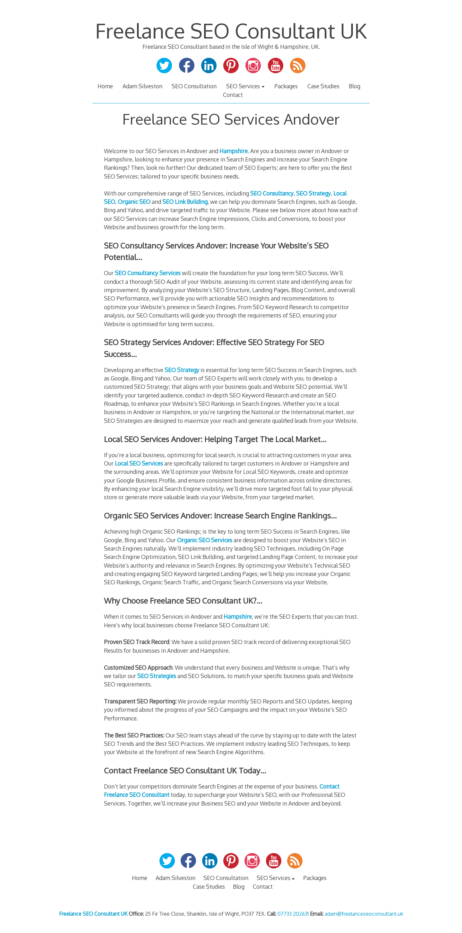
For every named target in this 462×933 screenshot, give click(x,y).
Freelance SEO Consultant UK (231, 30)
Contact (233, 94)
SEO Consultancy (272, 193)
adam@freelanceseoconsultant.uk (364, 914)
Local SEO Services (139, 463)
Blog (354, 86)
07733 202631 (293, 914)
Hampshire (233, 150)
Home (105, 86)
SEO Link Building (185, 201)
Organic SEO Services (204, 540)
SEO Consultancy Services (148, 272)
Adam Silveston (142, 86)
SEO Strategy (313, 193)
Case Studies (323, 86)
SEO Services (243, 86)
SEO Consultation (194, 86)
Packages (286, 86)
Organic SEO (134, 201)
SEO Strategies (156, 675)
